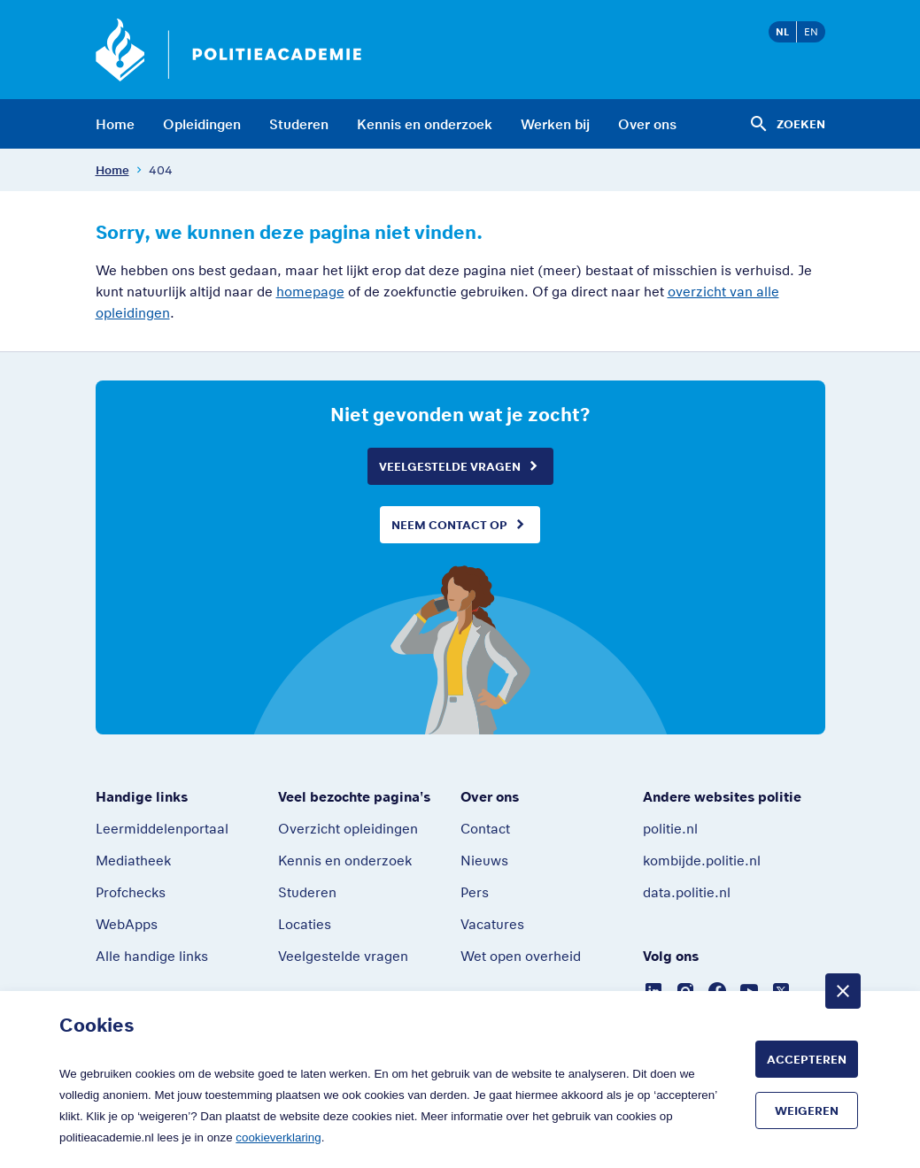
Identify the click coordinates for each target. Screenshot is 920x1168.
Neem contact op (449, 525)
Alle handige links (152, 955)
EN (811, 31)
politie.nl (670, 828)
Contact (485, 828)
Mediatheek (133, 860)
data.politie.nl (687, 892)
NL (782, 31)
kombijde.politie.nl (702, 860)
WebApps (127, 924)
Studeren (299, 124)
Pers (474, 892)
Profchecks (131, 892)
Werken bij (555, 124)
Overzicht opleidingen (348, 828)
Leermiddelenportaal (162, 828)
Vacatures (492, 924)
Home (115, 124)
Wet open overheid (520, 955)
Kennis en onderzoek (424, 124)
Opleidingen (202, 124)
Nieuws (484, 860)
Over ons (647, 124)
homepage (310, 291)
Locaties (304, 924)
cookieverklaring (278, 1137)
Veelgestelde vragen (450, 466)
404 (161, 170)
